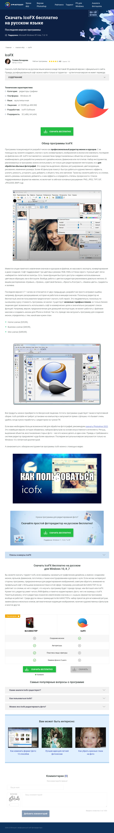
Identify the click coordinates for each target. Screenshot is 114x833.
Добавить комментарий (35, 813)
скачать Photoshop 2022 (97, 426)
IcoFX (29, 48)
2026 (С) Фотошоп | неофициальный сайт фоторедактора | (24, 827)
